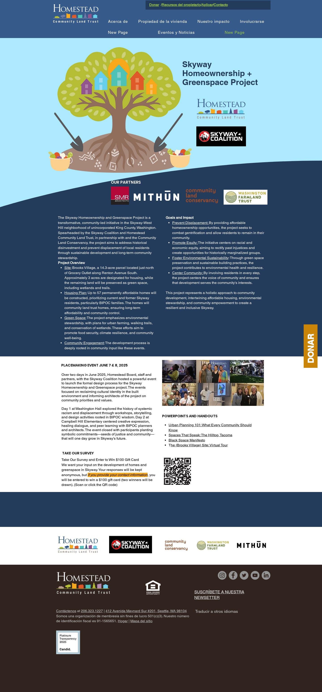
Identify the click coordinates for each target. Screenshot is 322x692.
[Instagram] (222, 575)
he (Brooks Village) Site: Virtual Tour (199, 445)
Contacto (221, 5)
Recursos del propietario (181, 5)
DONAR (310, 348)
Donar (154, 5)
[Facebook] (233, 575)
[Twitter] (244, 575)
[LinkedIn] (266, 575)
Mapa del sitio (141, 621)
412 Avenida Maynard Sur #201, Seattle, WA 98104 (146, 611)
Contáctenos (66, 611)
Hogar (123, 621)
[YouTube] (255, 575)
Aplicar (207, 5)
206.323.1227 (92, 611)
